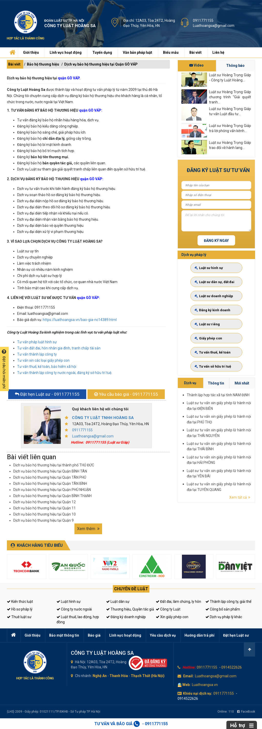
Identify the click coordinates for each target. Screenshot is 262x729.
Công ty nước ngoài (74, 609)
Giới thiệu (31, 52)
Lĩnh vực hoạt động (66, 52)
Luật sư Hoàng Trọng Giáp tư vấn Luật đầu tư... (230, 111)
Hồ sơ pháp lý (19, 609)
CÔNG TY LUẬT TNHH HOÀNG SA (103, 417)
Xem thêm (88, 528)
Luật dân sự (117, 601)
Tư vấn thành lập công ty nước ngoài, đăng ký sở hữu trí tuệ (64, 373)
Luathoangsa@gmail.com (213, 26)
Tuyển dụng (102, 52)
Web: (186, 685)
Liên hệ (218, 52)
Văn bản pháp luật (137, 52)
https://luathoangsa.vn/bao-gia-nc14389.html (80, 320)
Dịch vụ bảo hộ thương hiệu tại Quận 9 (43, 520)
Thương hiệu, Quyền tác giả (130, 609)
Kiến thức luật (20, 601)
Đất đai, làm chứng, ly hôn (178, 601)
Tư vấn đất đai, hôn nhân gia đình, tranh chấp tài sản (59, 348)
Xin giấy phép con (172, 617)
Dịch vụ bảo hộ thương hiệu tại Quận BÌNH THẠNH (52, 496)
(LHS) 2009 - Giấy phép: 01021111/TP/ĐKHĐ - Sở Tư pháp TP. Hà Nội (53, 711)
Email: (188, 676)
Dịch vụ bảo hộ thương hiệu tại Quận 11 (44, 508)
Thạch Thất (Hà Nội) (148, 676)
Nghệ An (100, 676)
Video (196, 65)
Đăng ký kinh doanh (216, 312)
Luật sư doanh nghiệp (216, 307)
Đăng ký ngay (216, 241)
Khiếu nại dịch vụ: (197, 693)
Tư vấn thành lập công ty (37, 354)
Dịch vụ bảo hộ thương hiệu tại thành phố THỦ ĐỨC (53, 465)
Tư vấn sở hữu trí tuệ (216, 329)
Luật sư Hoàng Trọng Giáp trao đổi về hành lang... (230, 145)
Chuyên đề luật (131, 588)
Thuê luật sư (19, 617)
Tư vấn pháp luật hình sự (37, 342)
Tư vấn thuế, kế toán (216, 325)
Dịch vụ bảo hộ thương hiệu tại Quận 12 (44, 502)
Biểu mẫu (171, 52)
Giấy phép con (214, 321)
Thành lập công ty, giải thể (228, 601)
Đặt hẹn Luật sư (236, 635)
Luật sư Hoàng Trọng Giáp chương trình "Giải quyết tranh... (230, 97)
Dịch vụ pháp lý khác (223, 617)
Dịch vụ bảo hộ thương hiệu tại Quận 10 (44, 514)
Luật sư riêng (214, 316)
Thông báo (235, 65)
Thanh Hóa (119, 676)
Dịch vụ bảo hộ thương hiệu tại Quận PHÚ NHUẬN (52, 490)
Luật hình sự (69, 601)
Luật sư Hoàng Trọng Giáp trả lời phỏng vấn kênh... (230, 128)
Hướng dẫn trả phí (199, 635)
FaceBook (246, 711)
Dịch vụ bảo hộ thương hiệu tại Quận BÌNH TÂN (50, 471)
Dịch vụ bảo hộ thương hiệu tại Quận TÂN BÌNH (50, 483)
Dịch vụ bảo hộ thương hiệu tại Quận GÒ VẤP (101, 64)
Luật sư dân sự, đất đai (216, 303)
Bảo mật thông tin (64, 635)
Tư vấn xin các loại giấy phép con (43, 360)
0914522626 (231, 667)
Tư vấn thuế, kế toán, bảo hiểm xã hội (46, 366)
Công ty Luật (168, 609)
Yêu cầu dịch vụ (163, 635)
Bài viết (195, 52)
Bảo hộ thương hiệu (43, 64)
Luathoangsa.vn (205, 685)
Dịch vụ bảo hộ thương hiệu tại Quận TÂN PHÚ (49, 477)
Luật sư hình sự (214, 298)
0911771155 (203, 20)
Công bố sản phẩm (222, 609)
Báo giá (94, 635)
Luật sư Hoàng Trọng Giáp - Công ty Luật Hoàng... (230, 77)
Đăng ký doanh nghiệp (126, 617)
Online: (225, 711)
